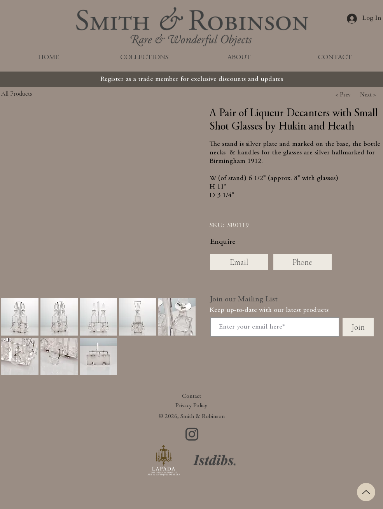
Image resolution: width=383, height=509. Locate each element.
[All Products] (34, 93)
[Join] (358, 327)
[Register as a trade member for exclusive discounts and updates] (191, 79)
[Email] (239, 262)
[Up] (366, 492)
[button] (343, 94)
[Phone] (302, 262)
